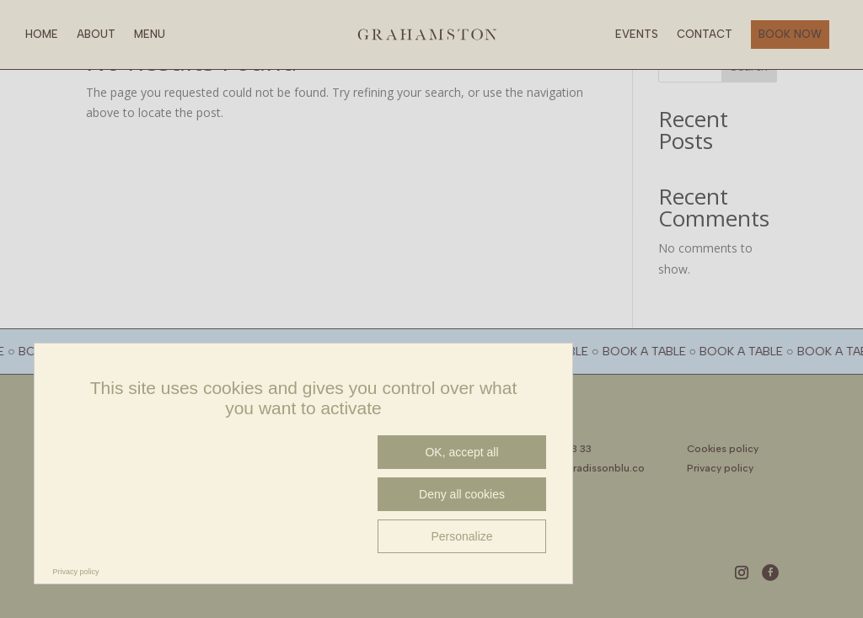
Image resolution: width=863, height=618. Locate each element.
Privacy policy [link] (76, 571)
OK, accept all (461, 452)
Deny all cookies (462, 494)
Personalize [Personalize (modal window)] (461, 536)
